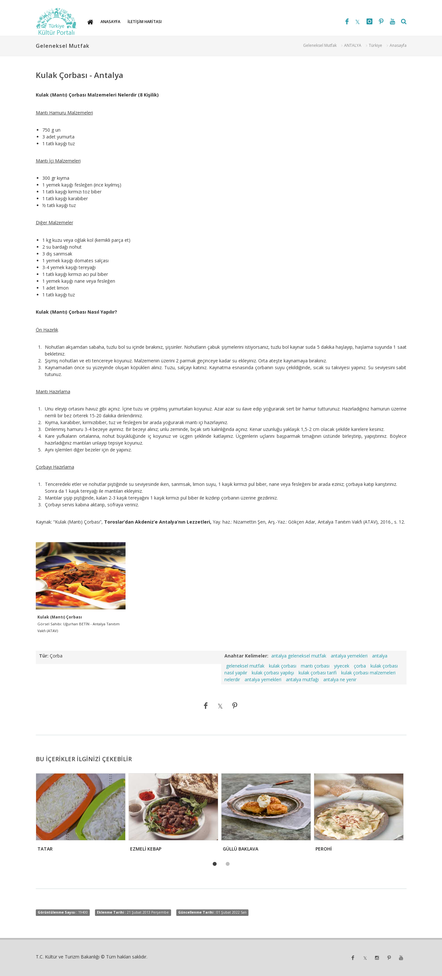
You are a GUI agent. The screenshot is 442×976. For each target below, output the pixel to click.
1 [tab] (214, 864)
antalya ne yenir (339, 679)
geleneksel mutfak (245, 666)
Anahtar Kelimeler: (246, 656)
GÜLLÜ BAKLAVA (240, 849)
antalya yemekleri (349, 656)
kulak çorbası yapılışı (273, 673)
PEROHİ (323, 849)
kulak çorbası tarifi (318, 673)
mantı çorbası (315, 666)
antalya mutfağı (302, 679)
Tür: (43, 656)
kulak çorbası (282, 666)
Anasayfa (398, 45)
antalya (379, 656)
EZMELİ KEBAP (145, 849)
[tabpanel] (80, 814)
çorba (360, 666)
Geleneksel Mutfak (320, 45)
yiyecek (341, 666)
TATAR (45, 849)
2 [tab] (227, 864)
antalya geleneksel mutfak (298, 656)
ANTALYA (352, 45)
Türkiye (375, 45)
